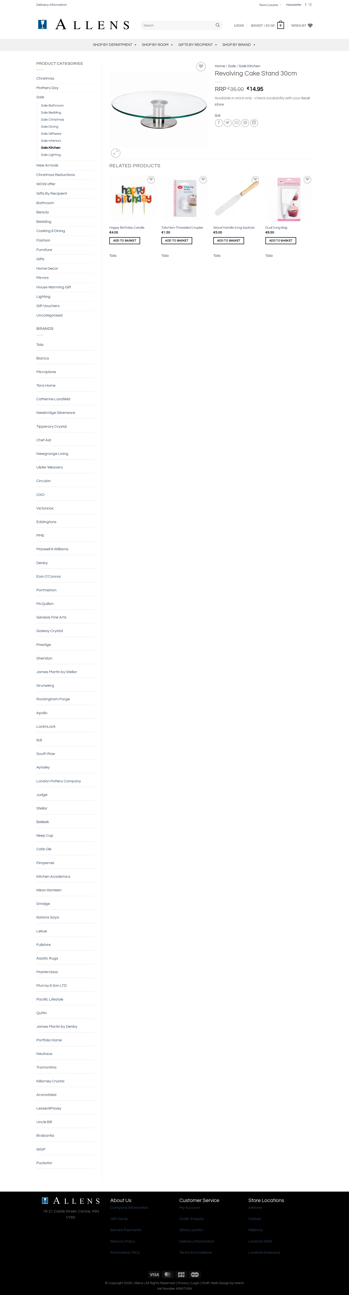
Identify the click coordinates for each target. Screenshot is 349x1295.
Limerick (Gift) (260, 1241)
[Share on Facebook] (219, 123)
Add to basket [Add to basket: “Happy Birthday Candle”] (124, 240)
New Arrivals (47, 165)
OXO (40, 495)
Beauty (42, 212)
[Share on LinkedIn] (254, 123)
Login (195, 1283)
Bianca (42, 358)
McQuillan (45, 604)
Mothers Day (47, 88)
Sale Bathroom (52, 105)
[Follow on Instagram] (310, 5)
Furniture (44, 250)
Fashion (43, 240)
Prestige (43, 645)
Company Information (129, 1208)
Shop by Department (115, 45)
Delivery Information (51, 5)
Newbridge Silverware (55, 413)
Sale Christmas (52, 119)
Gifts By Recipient (198, 45)
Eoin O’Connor (48, 576)
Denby (42, 563)
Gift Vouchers (48, 306)
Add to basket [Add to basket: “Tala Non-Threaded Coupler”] (176, 240)
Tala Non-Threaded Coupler (182, 227)
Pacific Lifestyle (49, 999)
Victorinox (45, 508)
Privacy (183, 1283)
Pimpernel (45, 863)
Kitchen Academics (53, 876)
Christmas (45, 78)
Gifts (40, 259)
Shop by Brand (239, 45)
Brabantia (45, 1135)
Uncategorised (49, 315)
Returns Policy (122, 1241)
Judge (42, 795)
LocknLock (46, 726)
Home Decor (47, 268)
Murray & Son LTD (51, 985)
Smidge (43, 904)
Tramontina (46, 1067)
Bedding (43, 222)
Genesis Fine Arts (51, 617)
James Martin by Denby (56, 1026)
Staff (205, 1283)
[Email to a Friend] (236, 123)
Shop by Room (158, 45)
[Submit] (218, 25)
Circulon (43, 481)
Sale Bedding (51, 112)
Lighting (43, 297)
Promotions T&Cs (125, 1252)
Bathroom (45, 203)
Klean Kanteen (49, 890)
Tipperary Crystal (51, 426)
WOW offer (46, 184)
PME (40, 535)
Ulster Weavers (49, 467)
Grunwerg (45, 685)
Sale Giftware (51, 133)
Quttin (41, 1013)
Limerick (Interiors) (264, 1252)
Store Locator (270, 4)
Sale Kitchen (50, 148)
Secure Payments (125, 1230)
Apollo (41, 713)
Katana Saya (47, 917)
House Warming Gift (53, 287)
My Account (189, 1208)
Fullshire (43, 945)
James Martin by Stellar (56, 672)
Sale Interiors (51, 140)
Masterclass (47, 972)
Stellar (42, 808)
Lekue (41, 931)
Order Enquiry (191, 1219)
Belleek (42, 822)
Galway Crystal (49, 631)
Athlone (255, 1208)
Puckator (44, 1163)
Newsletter (293, 5)
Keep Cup (44, 835)
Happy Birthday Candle (126, 227)
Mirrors (42, 278)
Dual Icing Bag (276, 227)
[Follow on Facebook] (305, 5)
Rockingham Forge (53, 699)
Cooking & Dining (50, 231)
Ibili (39, 740)
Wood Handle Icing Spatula (233, 227)
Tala (40, 345)
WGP (40, 1149)
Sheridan (44, 658)
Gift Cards (119, 1219)
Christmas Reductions (55, 175)
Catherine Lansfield (53, 399)
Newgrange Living (52, 454)
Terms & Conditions (195, 1252)
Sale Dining (49, 126)
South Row (45, 754)
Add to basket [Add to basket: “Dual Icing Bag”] (281, 240)
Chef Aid (43, 440)
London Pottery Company (58, 781)
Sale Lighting (51, 155)
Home (220, 66)
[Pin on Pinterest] (245, 123)
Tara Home (46, 385)
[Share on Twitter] (228, 123)
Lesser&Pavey (48, 1108)
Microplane (46, 372)
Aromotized (46, 1095)
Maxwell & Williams (52, 549)
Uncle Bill (44, 1122)
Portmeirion (46, 590)
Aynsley (43, 767)
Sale (40, 97)
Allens (138, 1283)
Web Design (220, 1283)
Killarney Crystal (50, 1081)
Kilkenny (255, 1230)
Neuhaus (44, 1054)
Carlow (254, 1219)
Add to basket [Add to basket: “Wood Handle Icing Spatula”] (228, 240)
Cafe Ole (43, 849)
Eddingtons (46, 522)
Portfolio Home (49, 1040)
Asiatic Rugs (47, 958)
